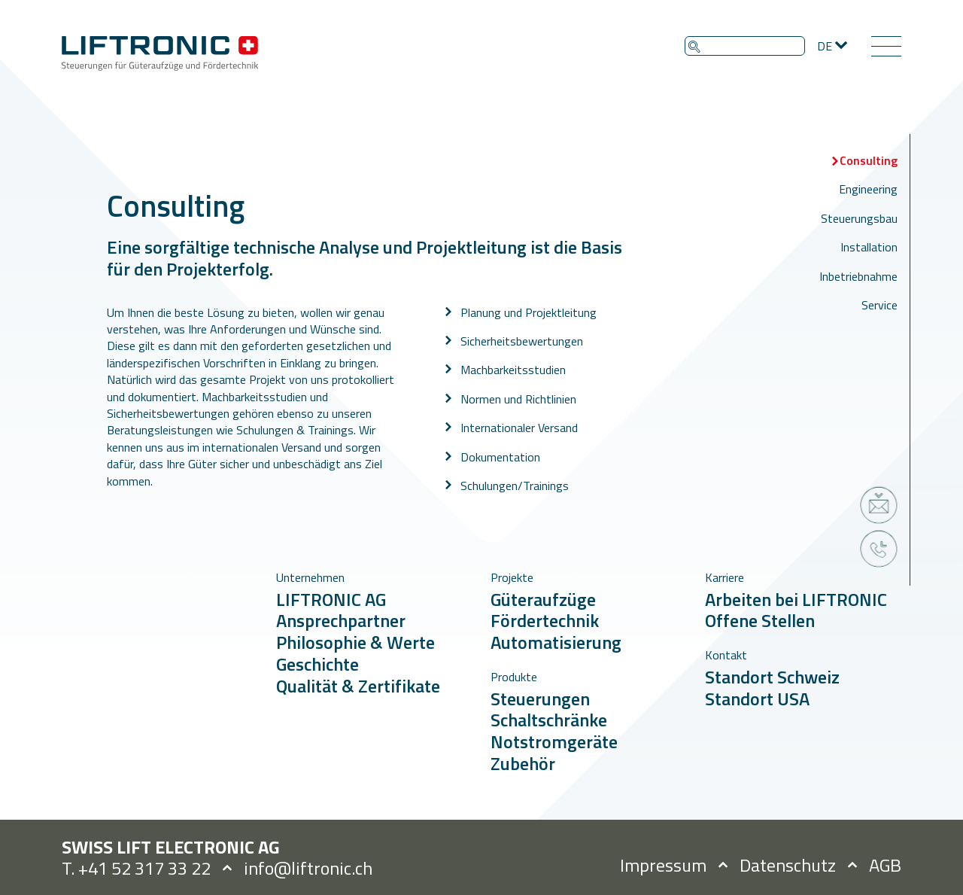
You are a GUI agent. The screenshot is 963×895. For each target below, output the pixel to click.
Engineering (868, 189)
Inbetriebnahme (858, 276)
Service (879, 305)
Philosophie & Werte (355, 642)
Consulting (869, 160)
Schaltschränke (549, 719)
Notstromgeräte (554, 741)
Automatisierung (556, 642)
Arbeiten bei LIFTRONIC (796, 599)
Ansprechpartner (341, 620)
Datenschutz (788, 865)
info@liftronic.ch (308, 868)
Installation (869, 247)
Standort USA (757, 698)
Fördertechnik (545, 620)
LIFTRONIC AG (331, 599)
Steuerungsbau (859, 218)
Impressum (663, 865)
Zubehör (523, 763)
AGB (885, 865)
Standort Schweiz (772, 676)
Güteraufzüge (543, 599)
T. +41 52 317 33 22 (136, 868)
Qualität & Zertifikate (358, 685)
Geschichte (317, 663)
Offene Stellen (760, 620)
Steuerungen (540, 698)
